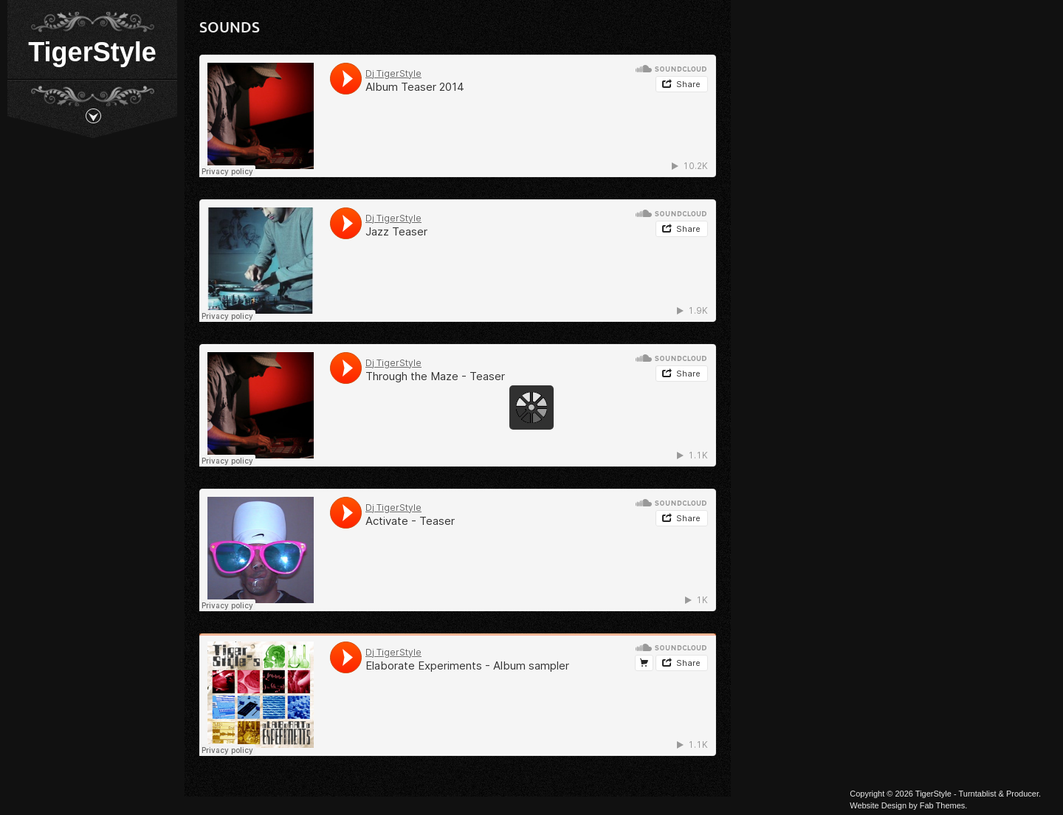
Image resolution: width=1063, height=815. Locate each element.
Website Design (878, 805)
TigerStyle (92, 52)
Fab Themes (943, 805)
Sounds (229, 26)
